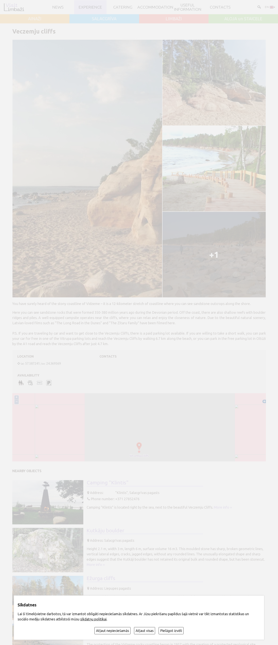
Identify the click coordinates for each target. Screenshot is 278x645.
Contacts (220, 7)
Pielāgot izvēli (171, 631)
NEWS (58, 7)
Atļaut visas (145, 631)
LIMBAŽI (174, 19)
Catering (122, 7)
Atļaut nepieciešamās (112, 631)
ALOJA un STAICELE (243, 19)
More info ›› (223, 507)
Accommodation (155, 7)
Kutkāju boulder (105, 530)
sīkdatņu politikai (93, 619)
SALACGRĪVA (104, 19)
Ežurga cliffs (101, 578)
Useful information (187, 7)
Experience (90, 7)
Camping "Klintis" (108, 482)
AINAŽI (34, 19)
